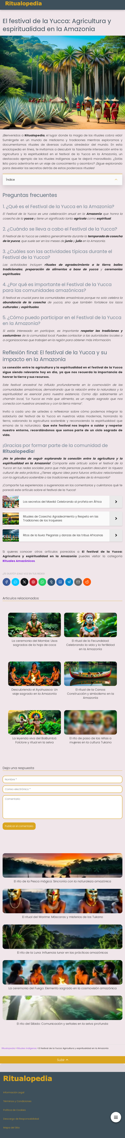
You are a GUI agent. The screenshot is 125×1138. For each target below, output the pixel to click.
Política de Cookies (14, 1110)
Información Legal (13, 1092)
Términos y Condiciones (17, 1101)
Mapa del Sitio (11, 1127)
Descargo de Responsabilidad (21, 1118)
